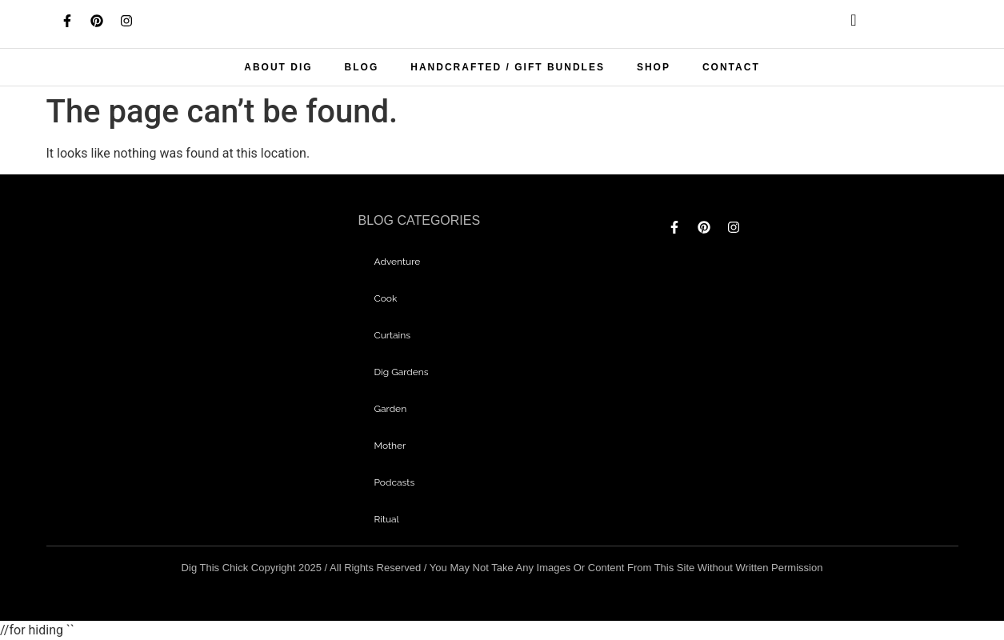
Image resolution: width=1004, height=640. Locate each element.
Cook (385, 298)
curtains (392, 335)
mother (390, 445)
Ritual (386, 519)
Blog (362, 67)
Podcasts (394, 482)
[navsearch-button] (841, 24)
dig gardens (401, 372)
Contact (731, 67)
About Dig (278, 67)
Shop (653, 67)
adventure (397, 261)
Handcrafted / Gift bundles (507, 67)
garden (390, 408)
